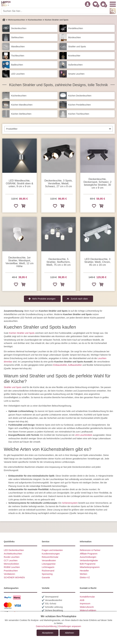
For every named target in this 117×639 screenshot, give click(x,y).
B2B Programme (88, 564)
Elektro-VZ (85, 577)
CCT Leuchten (11, 560)
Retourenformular (50, 557)
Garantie (46, 577)
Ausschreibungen (88, 557)
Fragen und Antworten (52, 550)
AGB (82, 600)
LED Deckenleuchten (14, 550)
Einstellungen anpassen (69, 626)
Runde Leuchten (12, 557)
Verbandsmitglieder (89, 560)
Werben (83, 574)
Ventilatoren (9, 574)
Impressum (85, 603)
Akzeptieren (47, 633)
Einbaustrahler (60, 365)
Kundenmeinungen (51, 553)
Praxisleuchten (11, 570)
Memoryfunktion (11, 564)
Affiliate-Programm (89, 553)
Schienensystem (70, 503)
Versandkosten (49, 560)
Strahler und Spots (12, 387)
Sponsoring (47, 574)
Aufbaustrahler (75, 365)
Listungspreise (48, 564)
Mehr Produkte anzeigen (44, 299)
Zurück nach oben (79, 299)
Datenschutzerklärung (46, 626)
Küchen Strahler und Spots (21, 333)
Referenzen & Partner (90, 550)
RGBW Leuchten (12, 567)
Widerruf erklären (88, 610)
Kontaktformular (87, 597)
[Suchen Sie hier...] (55, 11)
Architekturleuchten (13, 553)
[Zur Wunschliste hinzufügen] (16, 206)
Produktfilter (12, 129)
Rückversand (48, 570)
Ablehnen (69, 633)
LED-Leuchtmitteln (83, 435)
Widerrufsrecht (87, 607)
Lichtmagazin (48, 567)
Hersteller (84, 570)
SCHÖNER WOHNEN (14, 577)
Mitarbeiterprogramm (90, 567)
